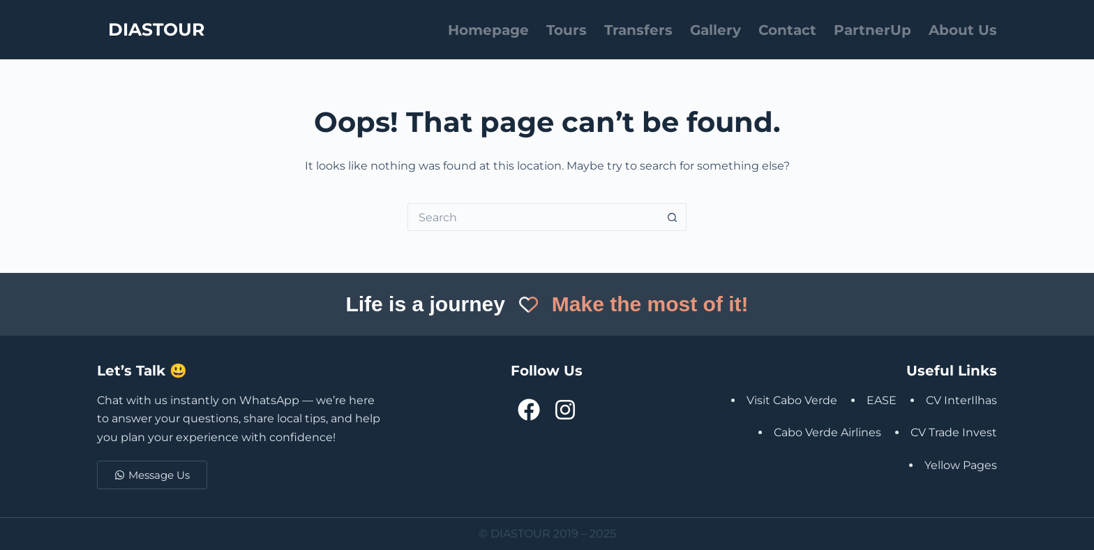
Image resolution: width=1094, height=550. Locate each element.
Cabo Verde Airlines (827, 432)
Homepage (488, 30)
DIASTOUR (156, 29)
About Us (963, 30)
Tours (566, 30)
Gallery (715, 30)
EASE (882, 400)
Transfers (638, 30)
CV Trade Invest (954, 432)
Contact (787, 30)
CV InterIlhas (961, 400)
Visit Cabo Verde (792, 400)
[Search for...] (533, 217)
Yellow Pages (960, 465)
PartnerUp (872, 30)
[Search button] (673, 217)
